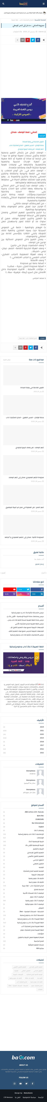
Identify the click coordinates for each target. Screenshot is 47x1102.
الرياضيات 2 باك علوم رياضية (23, 900)
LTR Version (8, 1097)
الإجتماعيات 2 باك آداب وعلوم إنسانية (23, 834)
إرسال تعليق (39, 564)
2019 (23, 737)
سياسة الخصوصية (29, 1097)
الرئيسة (41, 1097)
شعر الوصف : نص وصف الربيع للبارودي (31, 149)
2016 (23, 749)
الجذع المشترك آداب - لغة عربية (22, 20)
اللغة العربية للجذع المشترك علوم (23, 930)
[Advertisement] (23, 71)
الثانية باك (40, 978)
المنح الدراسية (23, 941)
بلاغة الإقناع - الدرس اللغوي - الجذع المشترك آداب (26, 145)
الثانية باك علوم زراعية (23, 882)
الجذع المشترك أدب (21, 982)
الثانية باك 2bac (29, 978)
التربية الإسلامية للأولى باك (23, 845)
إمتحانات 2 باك (23, 830)
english (23, 826)
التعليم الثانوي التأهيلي (23, 856)
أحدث (43, 573)
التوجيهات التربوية (23, 874)
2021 (23, 730)
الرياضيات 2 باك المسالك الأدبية (23, 893)
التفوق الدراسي (23, 859)
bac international (23, 823)
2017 (23, 745)
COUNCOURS (23, 819)
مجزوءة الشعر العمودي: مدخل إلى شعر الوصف (26, 477)
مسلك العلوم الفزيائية (23, 944)
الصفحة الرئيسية (40, 20)
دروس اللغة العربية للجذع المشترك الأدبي (29, 623)
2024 (23, 727)
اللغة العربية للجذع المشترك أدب (23, 926)
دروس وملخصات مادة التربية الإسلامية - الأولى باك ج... (25, 616)
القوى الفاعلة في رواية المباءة (33, 141)
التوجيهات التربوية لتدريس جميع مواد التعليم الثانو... (26, 631)
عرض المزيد (6, 360)
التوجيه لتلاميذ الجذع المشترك (23, 871)
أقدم (3, 573)
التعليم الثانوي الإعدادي (23, 852)
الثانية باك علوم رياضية (23, 878)
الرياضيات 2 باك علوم (23, 896)
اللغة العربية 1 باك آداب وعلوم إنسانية (23, 918)
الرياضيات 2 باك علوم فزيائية (23, 904)
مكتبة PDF (23, 948)
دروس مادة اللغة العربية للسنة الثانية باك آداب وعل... (25, 620)
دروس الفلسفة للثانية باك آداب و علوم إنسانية (27, 613)
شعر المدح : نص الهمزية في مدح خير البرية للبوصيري (25, 507)
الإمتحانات (23, 837)
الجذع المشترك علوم (37, 985)
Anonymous (30, 771)
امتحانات (40, 989)
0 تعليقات (16, 31)
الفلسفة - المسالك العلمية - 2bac (23, 911)
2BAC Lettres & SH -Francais (23, 812)
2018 (23, 741)
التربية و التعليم (23, 848)
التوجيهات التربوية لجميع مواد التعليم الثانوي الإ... (27, 627)
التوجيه (23, 867)
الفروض (23, 907)
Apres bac (23, 815)
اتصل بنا (17, 1097)
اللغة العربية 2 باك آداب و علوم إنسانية (23, 922)
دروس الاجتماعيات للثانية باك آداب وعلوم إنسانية (27, 634)
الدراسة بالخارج (23, 889)
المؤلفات (23, 933)
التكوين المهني (23, 863)
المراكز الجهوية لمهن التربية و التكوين (23, 937)
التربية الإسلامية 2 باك (23, 841)
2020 (23, 734)
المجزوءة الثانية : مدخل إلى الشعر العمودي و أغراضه (24, 537)
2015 (23, 752)
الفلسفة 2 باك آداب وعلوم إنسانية (23, 915)
